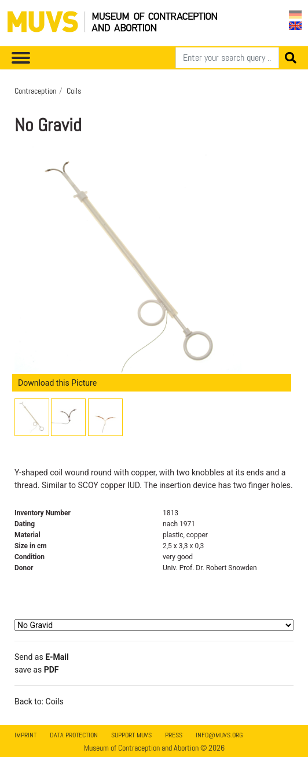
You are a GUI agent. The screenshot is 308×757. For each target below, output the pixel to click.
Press (173, 735)
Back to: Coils (39, 701)
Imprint (25, 735)
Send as (41, 657)
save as (36, 669)
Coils (74, 91)
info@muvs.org (219, 735)
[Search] (227, 57)
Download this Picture (57, 382)
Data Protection (74, 735)
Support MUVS (131, 735)
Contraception (35, 91)
